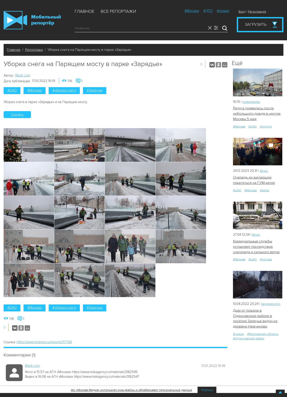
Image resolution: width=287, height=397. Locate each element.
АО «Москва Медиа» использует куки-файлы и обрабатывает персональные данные (131, 390)
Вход (242, 11)
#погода (266, 127)
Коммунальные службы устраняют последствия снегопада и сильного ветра (257, 247)
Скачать (17, 114)
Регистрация (257, 11)
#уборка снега (64, 90)
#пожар (223, 11)
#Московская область (262, 335)
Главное (84, 11)
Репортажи (34, 49)
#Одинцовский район (248, 339)
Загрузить (255, 24)
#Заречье (94, 90)
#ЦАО (12, 90)
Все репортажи (118, 11)
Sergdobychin (271, 304)
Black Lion (22, 75)
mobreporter (251, 102)
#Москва (192, 11)
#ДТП (207, 11)
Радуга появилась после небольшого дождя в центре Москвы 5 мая (254, 114)
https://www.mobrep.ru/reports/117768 (44, 342)
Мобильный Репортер (32, 20)
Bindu (264, 171)
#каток (264, 191)
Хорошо (207, 390)
